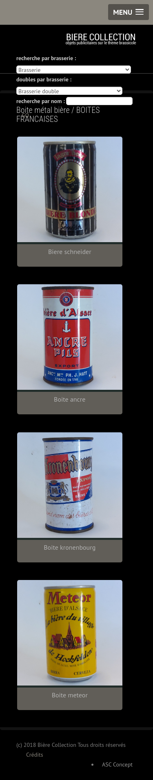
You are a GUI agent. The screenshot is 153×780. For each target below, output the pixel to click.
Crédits (34, 754)
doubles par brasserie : (43, 79)
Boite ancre (69, 399)
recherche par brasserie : (46, 58)
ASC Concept (117, 764)
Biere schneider (69, 251)
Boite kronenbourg (69, 547)
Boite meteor (70, 695)
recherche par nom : (40, 101)
